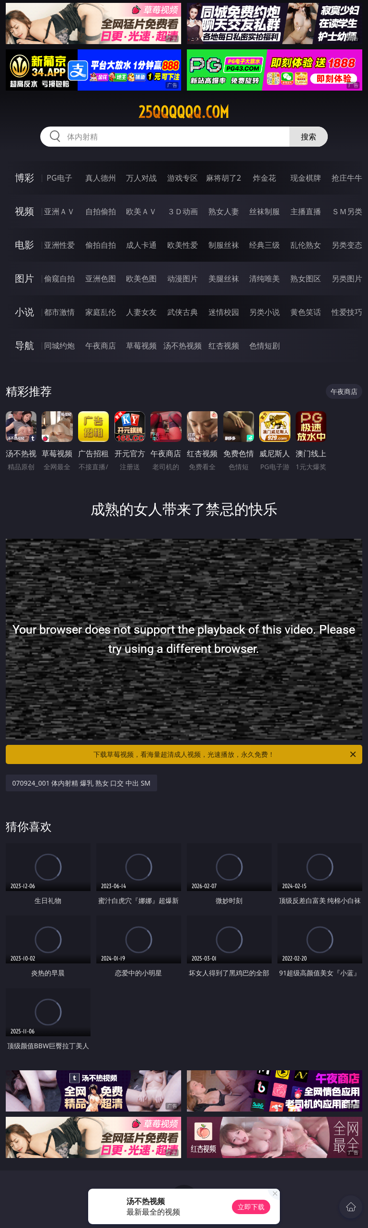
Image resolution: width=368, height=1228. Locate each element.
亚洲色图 (100, 278)
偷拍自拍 (100, 245)
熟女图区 (305, 278)
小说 (24, 311)
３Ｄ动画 (182, 211)
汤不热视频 (182, 345)
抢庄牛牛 (347, 178)
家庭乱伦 (100, 312)
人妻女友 (141, 312)
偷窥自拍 (59, 278)
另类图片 (347, 278)
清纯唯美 (264, 278)
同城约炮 (59, 345)
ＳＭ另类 (347, 211)
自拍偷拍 (100, 211)
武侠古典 (182, 312)
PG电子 (59, 178)
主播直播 (305, 211)
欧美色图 (141, 278)
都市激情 (59, 312)
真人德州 (100, 178)
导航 (24, 345)
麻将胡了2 (223, 178)
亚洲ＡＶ (59, 211)
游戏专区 (182, 178)
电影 (24, 244)
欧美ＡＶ (141, 211)
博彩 (24, 177)
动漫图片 (182, 278)
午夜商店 (100, 345)
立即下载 (251, 1206)
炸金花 (264, 178)
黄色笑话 (305, 312)
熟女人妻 (223, 211)
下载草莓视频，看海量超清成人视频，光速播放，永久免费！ (225, 754)
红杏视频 (223, 345)
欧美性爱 (182, 245)
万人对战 (141, 178)
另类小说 (264, 312)
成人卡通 (141, 245)
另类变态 (347, 245)
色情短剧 (264, 345)
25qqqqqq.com (183, 112)
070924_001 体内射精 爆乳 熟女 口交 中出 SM (81, 783)
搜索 (308, 136)
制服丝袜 (223, 245)
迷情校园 (223, 312)
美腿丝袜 (223, 278)
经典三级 (264, 245)
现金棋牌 (305, 178)
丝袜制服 (264, 211)
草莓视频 (141, 345)
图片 (24, 278)
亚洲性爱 (59, 245)
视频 (24, 211)
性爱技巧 (347, 312)
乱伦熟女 (305, 245)
